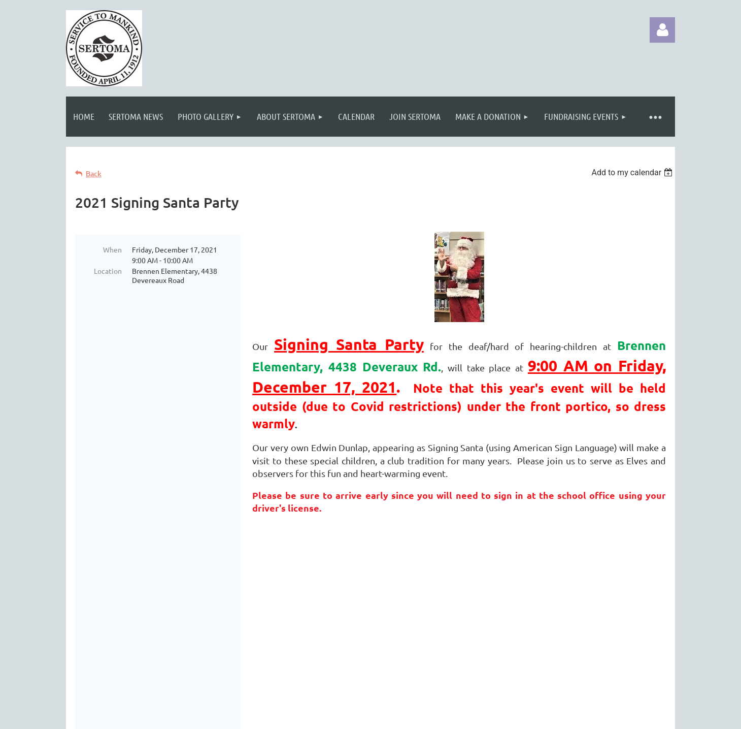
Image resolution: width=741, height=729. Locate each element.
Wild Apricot (554, 716)
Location (108, 270)
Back (94, 173)
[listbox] (633, 172)
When (112, 249)
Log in (662, 30)
